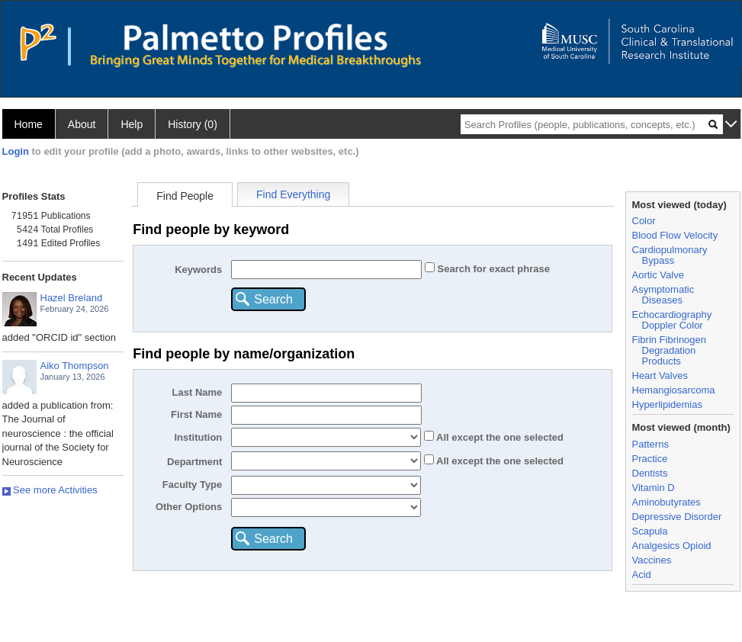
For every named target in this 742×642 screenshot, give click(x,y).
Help (131, 124)
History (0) (192, 124)
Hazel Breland (71, 297)
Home (28, 124)
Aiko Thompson (74, 365)
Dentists (650, 473)
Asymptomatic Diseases (663, 295)
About (82, 124)
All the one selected (499, 437)
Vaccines (652, 560)
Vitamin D (653, 487)
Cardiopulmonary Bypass (670, 255)
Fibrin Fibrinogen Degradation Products (669, 350)
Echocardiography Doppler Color (672, 320)
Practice (650, 458)
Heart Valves (660, 375)
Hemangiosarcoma (673, 390)
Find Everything (293, 194)
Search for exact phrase (492, 268)
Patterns (650, 444)
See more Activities (50, 490)
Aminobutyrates (666, 502)
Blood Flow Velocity (675, 235)
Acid (641, 574)
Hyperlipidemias (667, 404)
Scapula (650, 531)
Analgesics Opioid (671, 545)
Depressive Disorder (677, 516)
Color (644, 220)
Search (273, 299)
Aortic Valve (658, 275)
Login (15, 151)
